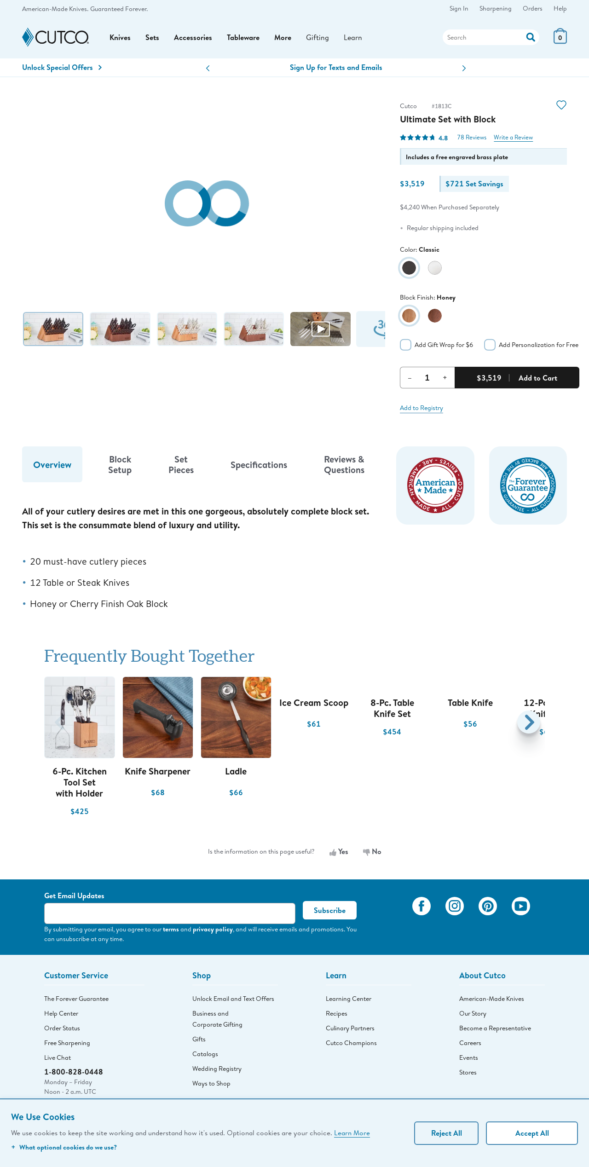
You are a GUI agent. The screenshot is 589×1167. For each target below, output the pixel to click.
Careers (470, 1043)
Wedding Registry (217, 1068)
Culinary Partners (350, 1028)
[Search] (491, 37)
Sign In (459, 8)
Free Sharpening (67, 1043)
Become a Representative (495, 1028)
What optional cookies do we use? (64, 1147)
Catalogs (205, 1054)
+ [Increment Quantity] (445, 377)
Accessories (193, 37)
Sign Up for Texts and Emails (336, 67)
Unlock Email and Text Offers (233, 998)
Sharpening (495, 8)
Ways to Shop (211, 1083)
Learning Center (348, 998)
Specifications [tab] (259, 464)
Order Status (62, 1028)
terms (171, 928)
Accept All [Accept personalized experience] (532, 1133)
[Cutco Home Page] (55, 37)
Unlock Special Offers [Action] (62, 67)
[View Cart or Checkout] (560, 41)
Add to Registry (421, 408)
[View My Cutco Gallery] (392, 919)
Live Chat (57, 1057)
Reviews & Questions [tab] (344, 464)
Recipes (336, 1013)
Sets (152, 37)
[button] (208, 68)
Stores (468, 1072)
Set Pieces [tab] (181, 464)
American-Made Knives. (55, 9)
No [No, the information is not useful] (372, 851)
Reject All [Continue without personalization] (446, 1133)
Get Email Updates (74, 895)
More (282, 37)
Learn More (352, 1132)
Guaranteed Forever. (119, 9)
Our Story (472, 1013)
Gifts (199, 1039)
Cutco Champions (351, 1043)
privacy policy (213, 928)
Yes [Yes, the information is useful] (338, 851)
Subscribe (330, 910)
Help (560, 8)
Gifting (317, 37)
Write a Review (513, 137)
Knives (120, 37)
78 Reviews (471, 137)
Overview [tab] (52, 464)
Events (468, 1057)
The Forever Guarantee (76, 998)
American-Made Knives (491, 998)
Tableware (243, 37)
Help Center (61, 1013)
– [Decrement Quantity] (410, 377)
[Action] (530, 36)
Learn (353, 37)
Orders (533, 8)
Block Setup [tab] (120, 464)
